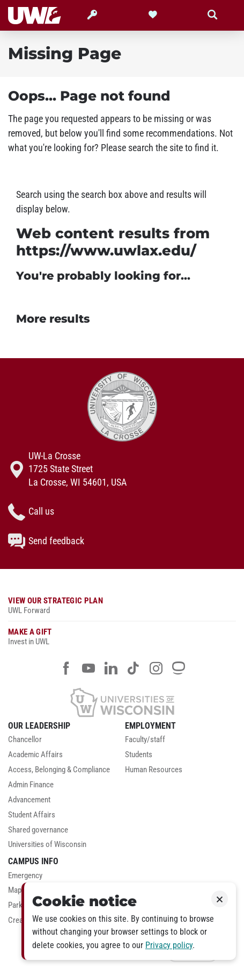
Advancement (29, 800)
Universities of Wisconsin (47, 844)
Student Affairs (31, 815)
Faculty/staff (145, 739)
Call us (31, 512)
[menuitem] (64, 742)
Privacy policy (169, 945)
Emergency (25, 875)
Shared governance (38, 830)
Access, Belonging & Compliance (59, 769)
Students (138, 754)
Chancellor (25, 739)
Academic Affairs (35, 754)
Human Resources (153, 769)
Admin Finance (31, 784)
